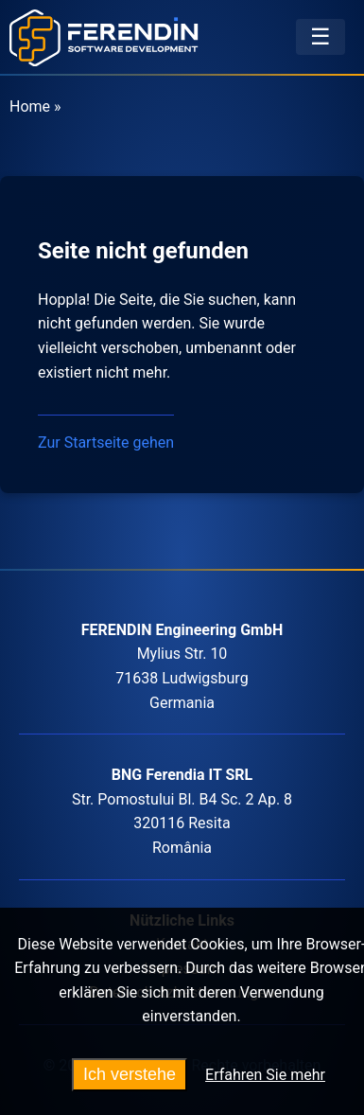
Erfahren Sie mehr (265, 1075)
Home (29, 106)
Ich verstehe (129, 1074)
